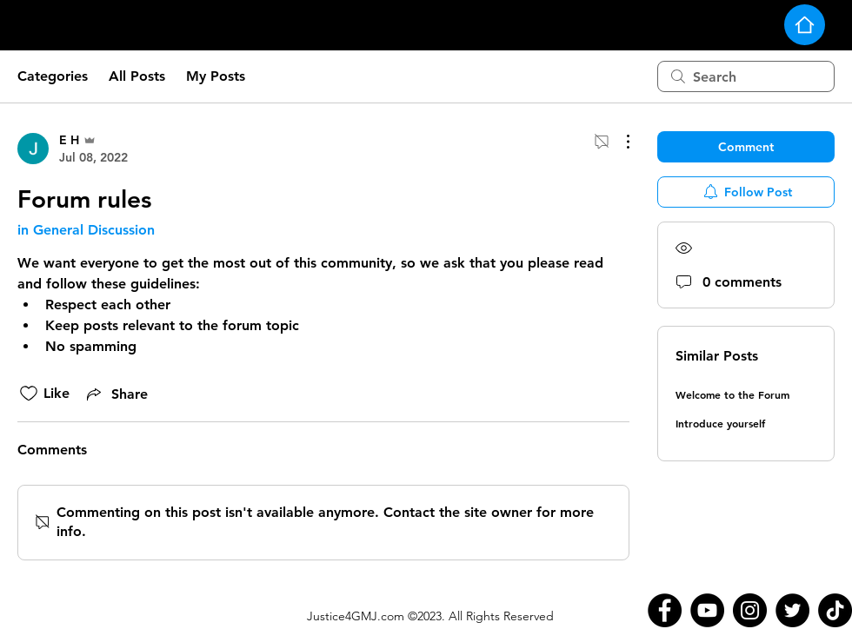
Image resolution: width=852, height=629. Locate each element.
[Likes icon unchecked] (28, 393)
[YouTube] (707, 610)
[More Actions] (619, 141)
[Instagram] (750, 610)
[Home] (804, 24)
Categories (52, 76)
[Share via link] (115, 393)
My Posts (215, 76)
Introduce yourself (720, 423)
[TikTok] (835, 610)
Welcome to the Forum (732, 394)
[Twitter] (792, 610)
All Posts (137, 76)
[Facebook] (665, 610)
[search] (746, 76)
